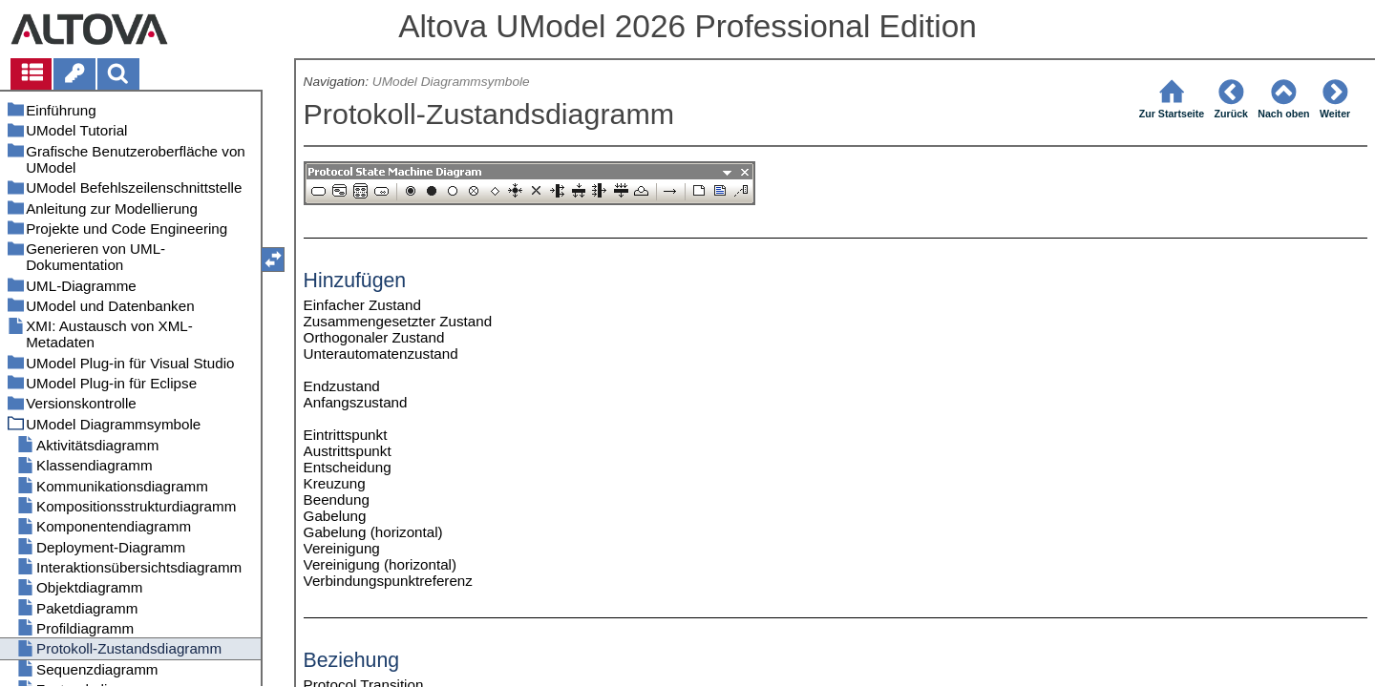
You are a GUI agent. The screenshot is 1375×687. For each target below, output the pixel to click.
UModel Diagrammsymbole (451, 81)
